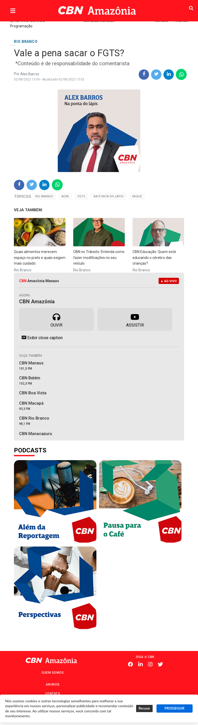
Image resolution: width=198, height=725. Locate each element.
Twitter (160, 664)
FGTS (81, 196)
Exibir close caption (41, 337)
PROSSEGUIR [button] (174, 708)
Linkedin (140, 664)
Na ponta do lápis (108, 196)
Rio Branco (44, 196)
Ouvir (56, 319)
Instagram (150, 664)
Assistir (135, 319)
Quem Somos (53, 672)
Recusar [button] (144, 708)
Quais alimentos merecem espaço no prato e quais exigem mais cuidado (39, 257)
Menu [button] (23, 11)
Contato (52, 693)
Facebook (130, 664)
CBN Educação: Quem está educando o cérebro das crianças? (154, 257)
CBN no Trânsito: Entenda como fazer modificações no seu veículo (99, 257)
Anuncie (53, 684)
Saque (137, 196)
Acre (65, 196)
